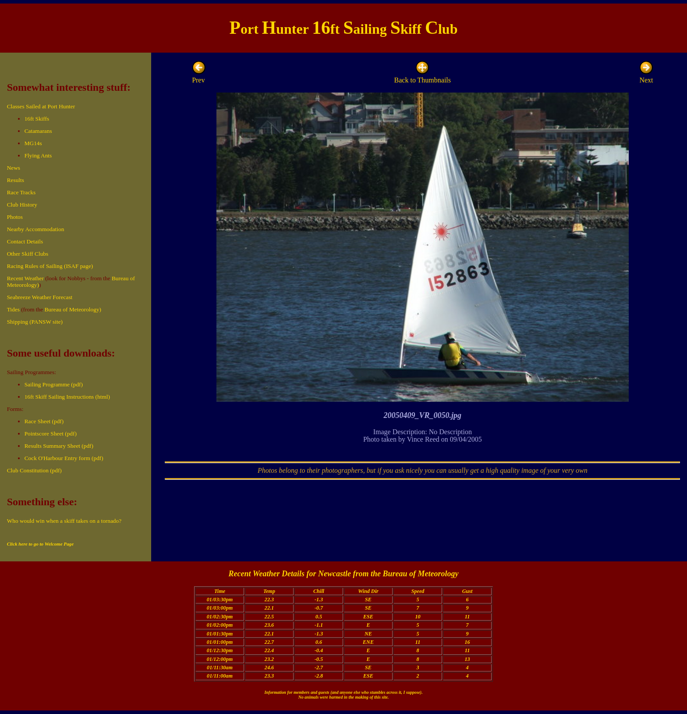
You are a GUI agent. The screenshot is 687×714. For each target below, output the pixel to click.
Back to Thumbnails (422, 76)
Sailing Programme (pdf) (54, 384)
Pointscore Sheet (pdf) (51, 433)
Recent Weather (25, 278)
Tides (13, 309)
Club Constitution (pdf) (34, 470)
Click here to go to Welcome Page (40, 543)
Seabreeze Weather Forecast (40, 297)
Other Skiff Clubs (28, 253)
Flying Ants (38, 155)
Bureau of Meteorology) (72, 309)
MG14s (33, 143)
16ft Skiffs (37, 118)
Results (15, 180)
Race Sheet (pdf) (44, 421)
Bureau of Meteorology (420, 573)
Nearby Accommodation (35, 229)
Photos (15, 217)
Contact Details (25, 241)
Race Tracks (21, 192)
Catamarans (38, 131)
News (13, 167)
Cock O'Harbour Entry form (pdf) (64, 458)
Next (646, 76)
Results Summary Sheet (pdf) (59, 446)
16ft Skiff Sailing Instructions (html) (67, 396)
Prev (199, 76)
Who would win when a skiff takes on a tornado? (64, 521)
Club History (22, 204)
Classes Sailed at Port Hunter (41, 106)
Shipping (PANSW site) (35, 321)
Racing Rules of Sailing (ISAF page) (50, 266)
